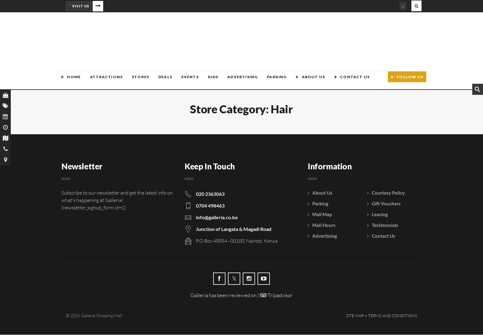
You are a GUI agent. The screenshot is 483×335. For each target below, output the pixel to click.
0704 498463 (210, 206)
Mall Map (322, 214)
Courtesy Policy (388, 193)
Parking (268, 81)
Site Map (355, 315)
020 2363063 (210, 194)
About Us (304, 81)
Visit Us (80, 6)
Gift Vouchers (386, 204)
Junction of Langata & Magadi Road (233, 229)
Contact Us (345, 81)
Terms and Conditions (392, 315)
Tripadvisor (276, 295)
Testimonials (385, 225)
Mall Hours (323, 225)
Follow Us (410, 81)
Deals (159, 81)
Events (183, 81)
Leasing (380, 214)
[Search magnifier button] (477, 89)
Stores (135, 81)
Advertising (235, 81)
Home (69, 81)
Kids (206, 81)
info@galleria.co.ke (217, 217)
